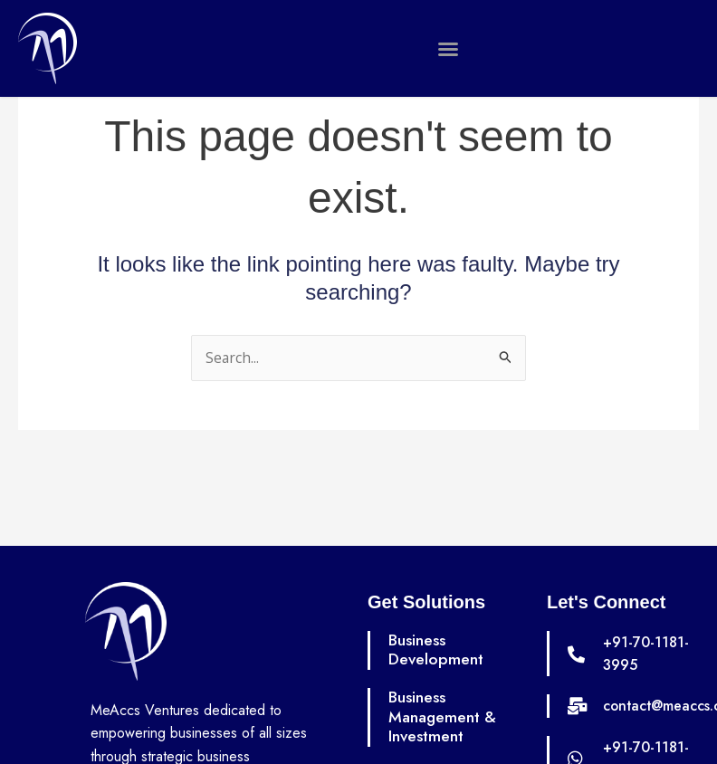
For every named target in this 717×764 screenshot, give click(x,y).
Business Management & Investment (443, 716)
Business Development (436, 650)
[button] (448, 49)
